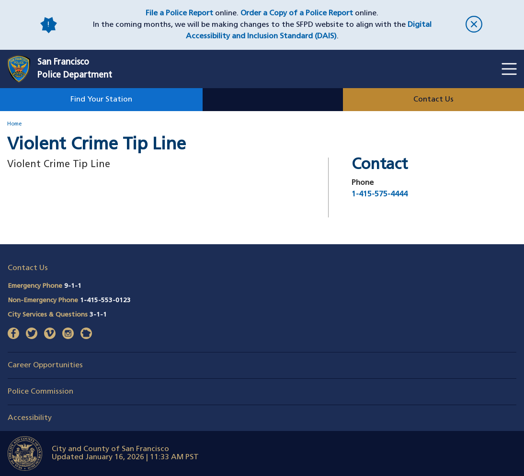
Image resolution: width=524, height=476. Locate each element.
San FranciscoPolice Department (74, 69)
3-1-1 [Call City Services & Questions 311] (98, 314)
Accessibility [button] (30, 418)
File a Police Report (179, 13)
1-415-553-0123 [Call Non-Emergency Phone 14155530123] (105, 300)
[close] (474, 25)
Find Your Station (101, 99)
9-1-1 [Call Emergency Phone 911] (72, 286)
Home (14, 124)
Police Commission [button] (40, 392)
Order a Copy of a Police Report (296, 13)
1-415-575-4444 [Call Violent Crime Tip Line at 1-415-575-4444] (380, 194)
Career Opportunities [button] (45, 365)
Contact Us (433, 99)
